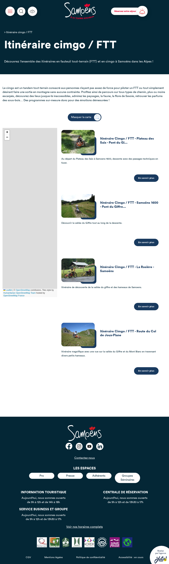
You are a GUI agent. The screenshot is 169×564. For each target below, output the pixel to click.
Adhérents (98, 474)
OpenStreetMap (23, 290)
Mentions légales (53, 556)
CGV (28, 556)
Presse (70, 474)
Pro (42, 474)
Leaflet (7, 290)
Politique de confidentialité (90, 556)
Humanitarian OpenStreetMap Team (19, 293)
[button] (7, 132)
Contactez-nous (84, 456)
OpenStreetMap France (13, 295)
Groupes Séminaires (127, 476)
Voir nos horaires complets (84, 525)
